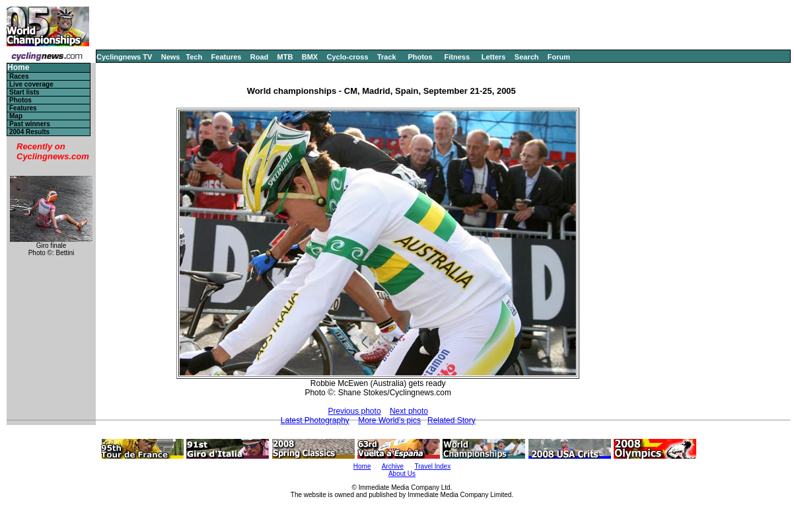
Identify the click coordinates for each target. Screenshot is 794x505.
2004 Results (29, 132)
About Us (401, 473)
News (170, 57)
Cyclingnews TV (124, 57)
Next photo (409, 411)
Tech (194, 57)
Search (527, 57)
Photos (420, 57)
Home (18, 67)
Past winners (29, 124)
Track (386, 57)
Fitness (457, 57)
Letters (494, 57)
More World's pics (389, 420)
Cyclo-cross (348, 57)
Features (226, 57)
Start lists (24, 92)
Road (259, 57)
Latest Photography (315, 420)
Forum (559, 57)
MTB (285, 57)
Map (15, 116)
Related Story (451, 420)
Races (18, 76)
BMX (310, 57)
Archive (393, 466)
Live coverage (31, 84)
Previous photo (354, 411)
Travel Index (433, 466)
